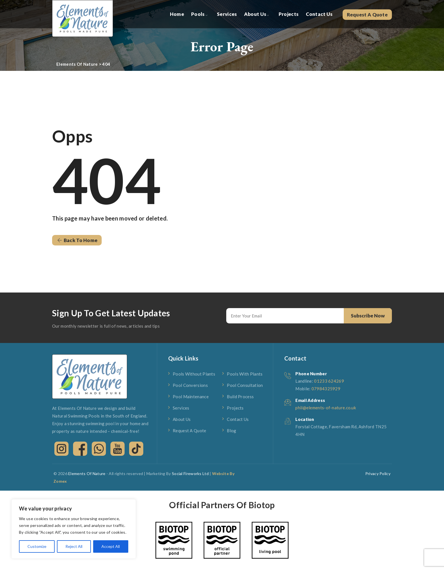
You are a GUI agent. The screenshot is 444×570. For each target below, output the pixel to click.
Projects (288, 14)
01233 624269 (329, 380)
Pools (198, 14)
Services (227, 14)
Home (177, 14)
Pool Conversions (190, 385)
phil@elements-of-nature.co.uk (325, 407)
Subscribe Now (368, 316)
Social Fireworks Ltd (190, 473)
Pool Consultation (245, 385)
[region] (73, 529)
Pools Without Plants (194, 373)
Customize (36, 546)
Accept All (110, 546)
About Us (255, 14)
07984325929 (325, 388)
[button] (77, 240)
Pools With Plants (244, 373)
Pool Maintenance (191, 396)
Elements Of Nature (86, 473)
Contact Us (319, 14)
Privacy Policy (377, 473)
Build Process (240, 396)
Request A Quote (367, 15)
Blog (231, 430)
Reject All (73, 546)
